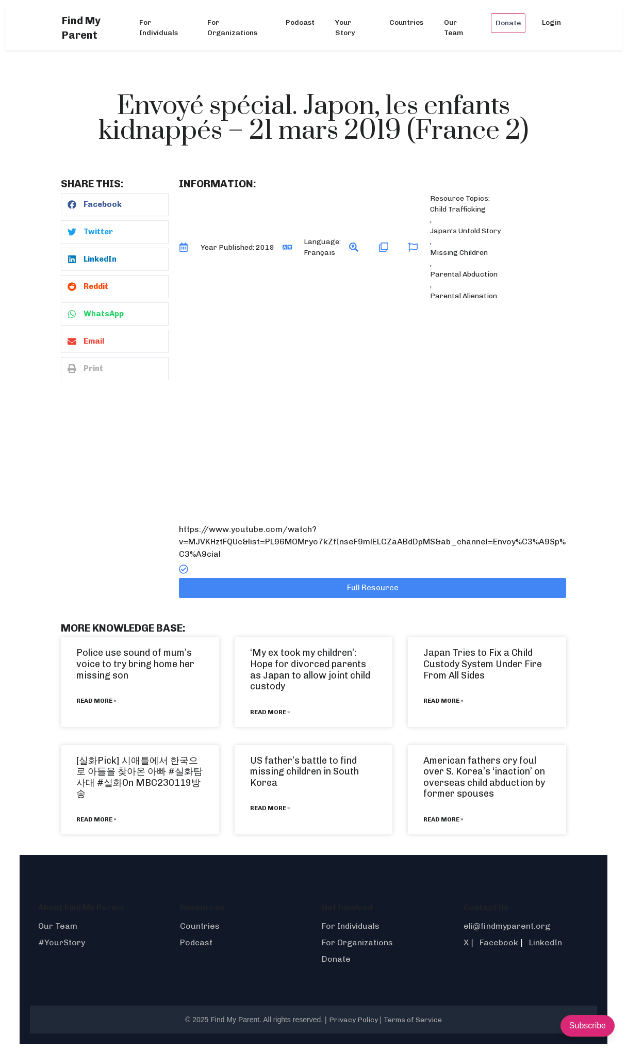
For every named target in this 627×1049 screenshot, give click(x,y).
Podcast (300, 22)
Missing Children (459, 252)
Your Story (345, 27)
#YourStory (61, 942)
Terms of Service (413, 1019)
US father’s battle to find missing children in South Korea (304, 771)
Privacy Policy (353, 1019)
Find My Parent (81, 27)
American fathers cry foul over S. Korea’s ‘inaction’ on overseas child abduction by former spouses (484, 777)
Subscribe (587, 1025)
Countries (406, 22)
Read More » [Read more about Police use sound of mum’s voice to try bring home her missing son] (96, 700)
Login (551, 22)
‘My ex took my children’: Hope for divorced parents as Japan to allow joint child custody (310, 669)
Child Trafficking (458, 209)
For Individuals (158, 27)
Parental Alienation (463, 296)
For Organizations (232, 27)
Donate (508, 23)
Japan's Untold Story (465, 231)
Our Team (453, 27)
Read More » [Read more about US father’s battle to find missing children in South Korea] (270, 808)
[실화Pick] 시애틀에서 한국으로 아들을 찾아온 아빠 (137, 766)
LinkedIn (545, 942)
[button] (115, 204)
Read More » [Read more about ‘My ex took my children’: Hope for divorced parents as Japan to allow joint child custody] (270, 712)
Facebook (499, 942)
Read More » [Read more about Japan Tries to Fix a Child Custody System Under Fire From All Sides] (443, 700)
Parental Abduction (464, 274)
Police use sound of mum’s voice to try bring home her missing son (135, 664)
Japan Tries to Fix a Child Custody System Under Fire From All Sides (482, 664)
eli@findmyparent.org (507, 926)
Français (319, 252)
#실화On (115, 782)
